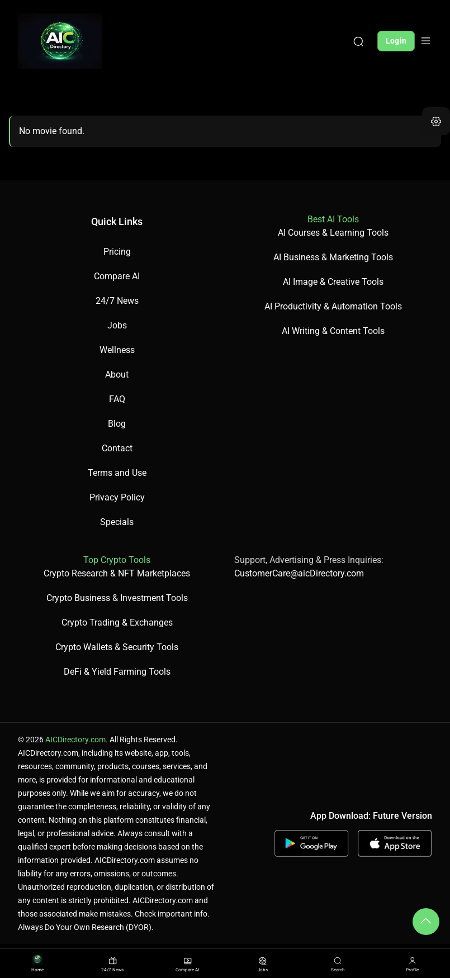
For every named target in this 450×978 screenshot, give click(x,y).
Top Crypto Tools (116, 560)
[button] (436, 121)
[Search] (358, 40)
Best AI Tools (333, 219)
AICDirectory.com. (76, 739)
